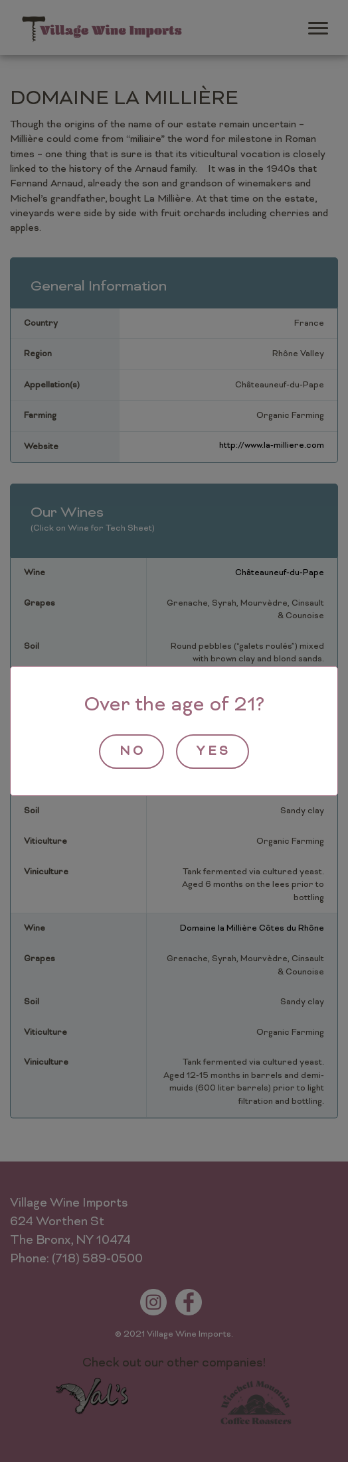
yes (214, 752)
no (133, 752)
